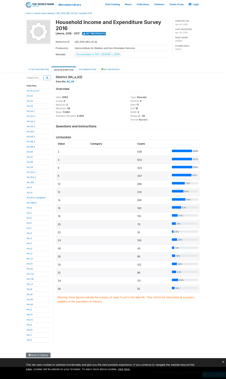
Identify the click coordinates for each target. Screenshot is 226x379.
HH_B (29, 207)
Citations (159, 4)
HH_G (29, 233)
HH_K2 (30, 268)
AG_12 (29, 192)
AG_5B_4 (31, 146)
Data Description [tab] (63, 70)
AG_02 (30, 95)
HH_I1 (29, 243)
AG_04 (30, 106)
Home (29, 13)
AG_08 (30, 162)
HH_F (29, 228)
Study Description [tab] (39, 69)
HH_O (29, 309)
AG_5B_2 (31, 136)
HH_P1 (29, 314)
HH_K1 (29, 263)
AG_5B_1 (31, 131)
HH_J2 (30, 258)
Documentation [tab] (87, 69)
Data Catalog (112, 4)
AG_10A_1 (31, 172)
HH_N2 (30, 299)
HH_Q (29, 324)
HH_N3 (30, 304)
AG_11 (29, 187)
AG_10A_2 (31, 177)
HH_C (29, 213)
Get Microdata (94, 33)
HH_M (29, 289)
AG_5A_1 (31, 111)
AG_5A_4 (31, 126)
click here (124, 369)
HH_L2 (30, 284)
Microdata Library (70, 4)
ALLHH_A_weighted (36, 197)
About (128, 4)
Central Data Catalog (44, 13)
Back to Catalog (38, 355)
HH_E (29, 223)
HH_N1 (30, 294)
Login (194, 4)
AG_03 (30, 101)
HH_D (29, 218)
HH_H (29, 238)
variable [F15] (85, 13)
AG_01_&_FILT (33, 90)
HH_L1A (30, 274)
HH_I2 (29, 248)
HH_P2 (30, 319)
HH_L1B (30, 279)
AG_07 (30, 157)
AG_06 (30, 151)
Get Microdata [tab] (110, 69)
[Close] (223, 361)
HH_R (29, 340)
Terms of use (176, 4)
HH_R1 (29, 330)
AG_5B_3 (31, 141)
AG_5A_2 (31, 116)
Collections (143, 4)
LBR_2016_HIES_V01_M (66, 13)
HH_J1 (29, 253)
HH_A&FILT (32, 202)
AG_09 (30, 167)
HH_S (29, 335)
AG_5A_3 (31, 121)
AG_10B (30, 182)
